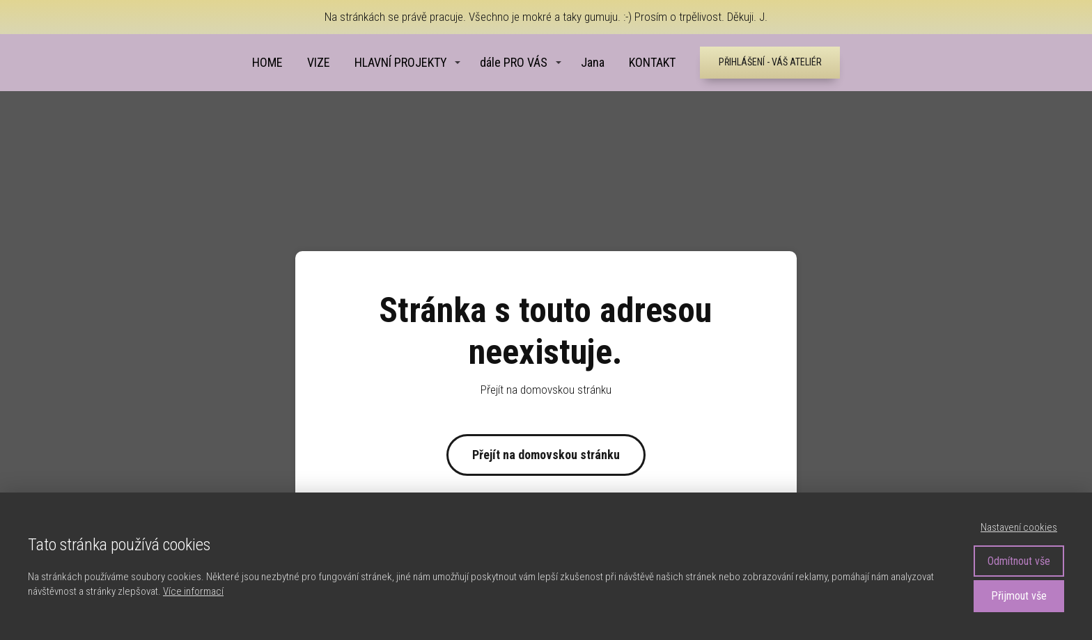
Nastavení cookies (1019, 527)
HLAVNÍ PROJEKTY (400, 62)
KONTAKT (652, 62)
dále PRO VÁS (513, 62)
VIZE (318, 62)
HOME (267, 62)
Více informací (193, 591)
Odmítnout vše (1019, 561)
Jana (592, 62)
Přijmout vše (1019, 595)
